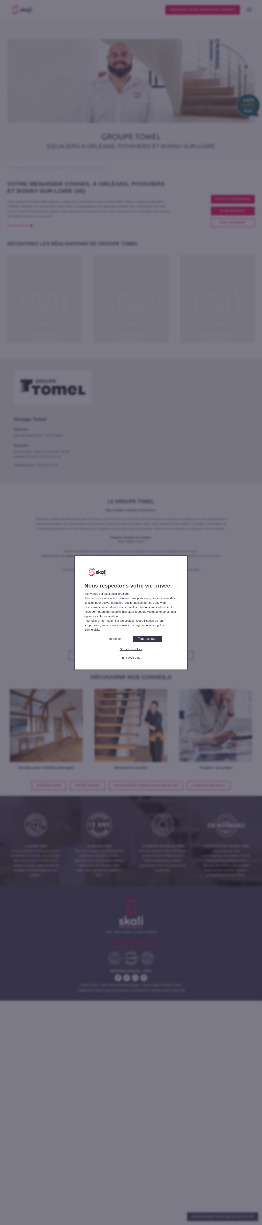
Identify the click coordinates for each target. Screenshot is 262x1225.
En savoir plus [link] (131, 657)
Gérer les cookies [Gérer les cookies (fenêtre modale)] (131, 649)
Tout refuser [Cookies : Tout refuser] (114, 638)
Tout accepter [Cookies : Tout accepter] (147, 638)
